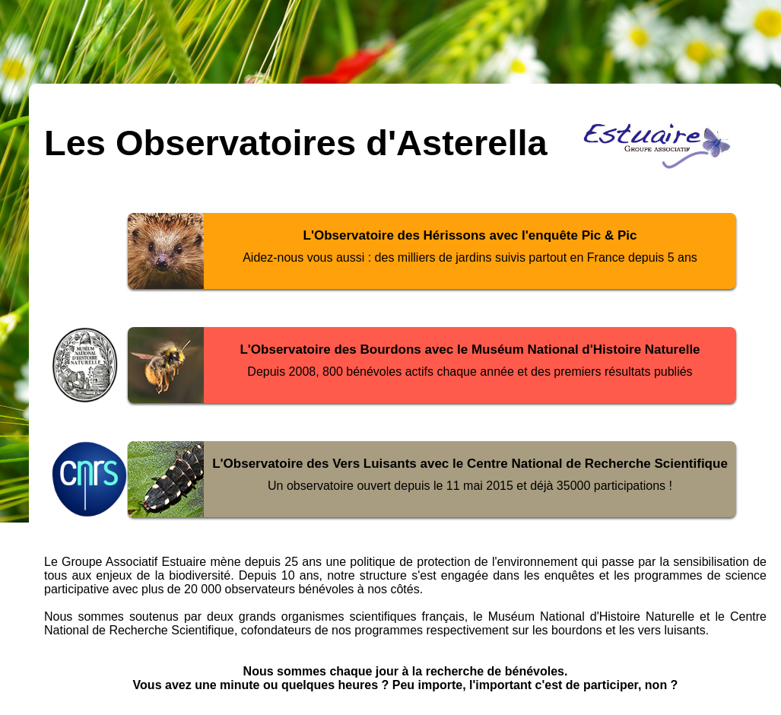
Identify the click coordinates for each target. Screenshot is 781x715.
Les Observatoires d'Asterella (296, 142)
